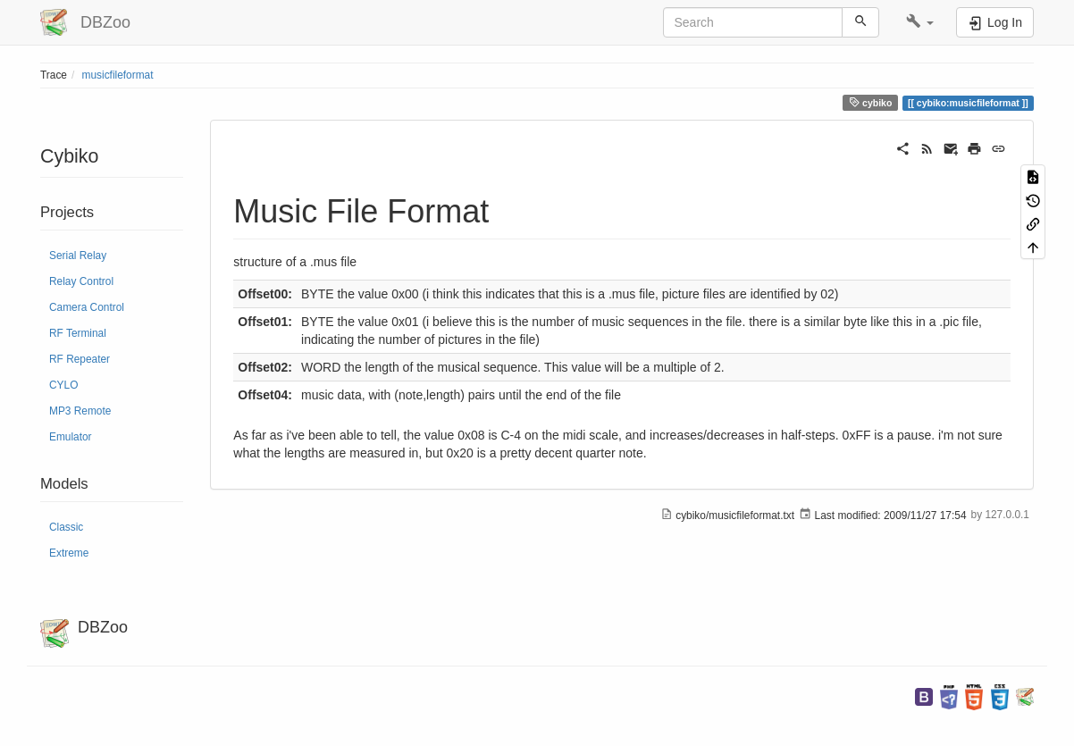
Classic (66, 527)
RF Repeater (79, 359)
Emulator (70, 437)
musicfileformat (118, 75)
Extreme (68, 553)
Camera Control (86, 307)
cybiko (871, 102)
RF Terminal (77, 333)
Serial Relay (77, 255)
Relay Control (81, 281)
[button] (920, 22)
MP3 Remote (80, 411)
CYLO (63, 385)
